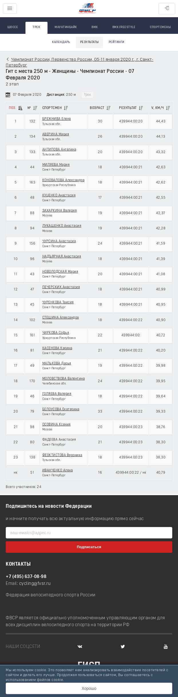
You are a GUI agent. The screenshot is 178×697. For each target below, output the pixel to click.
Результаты (89, 42)
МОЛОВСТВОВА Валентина (63, 378)
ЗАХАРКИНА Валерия (59, 210)
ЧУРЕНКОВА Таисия (58, 302)
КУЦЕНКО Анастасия (59, 195)
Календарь (61, 42)
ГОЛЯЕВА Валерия (57, 394)
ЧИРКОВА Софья (55, 333)
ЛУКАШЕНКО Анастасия (62, 226)
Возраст (97, 108)
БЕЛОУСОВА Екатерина (61, 409)
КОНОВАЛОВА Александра (63, 180)
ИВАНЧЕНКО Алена (57, 470)
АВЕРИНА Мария (55, 134)
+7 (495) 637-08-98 (26, 577)
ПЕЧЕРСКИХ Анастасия (61, 287)
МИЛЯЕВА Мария (56, 165)
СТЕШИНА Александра (60, 317)
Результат (128, 108)
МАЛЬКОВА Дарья (56, 363)
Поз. (12, 108)
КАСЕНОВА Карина (57, 348)
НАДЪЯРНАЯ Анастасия (61, 256)
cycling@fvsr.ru (35, 583)
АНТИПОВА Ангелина (59, 149)
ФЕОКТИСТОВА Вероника (62, 455)
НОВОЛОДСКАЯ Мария (60, 272)
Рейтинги (116, 42)
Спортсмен (52, 108)
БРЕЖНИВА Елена (56, 119)
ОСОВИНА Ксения (56, 424)
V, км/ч (157, 108)
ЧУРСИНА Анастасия (59, 241)
